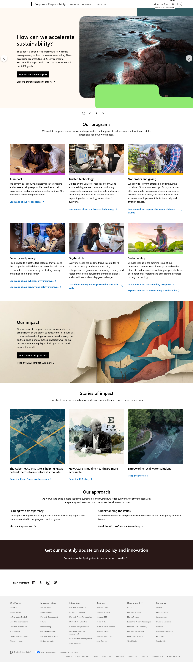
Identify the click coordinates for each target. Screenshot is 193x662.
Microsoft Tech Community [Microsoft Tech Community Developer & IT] (137, 626)
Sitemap (68, 656)
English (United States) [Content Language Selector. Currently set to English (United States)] (22, 652)
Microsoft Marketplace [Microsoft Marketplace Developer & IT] (135, 631)
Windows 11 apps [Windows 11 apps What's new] (16, 641)
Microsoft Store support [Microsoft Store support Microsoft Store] (49, 617)
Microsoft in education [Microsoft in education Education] (77, 607)
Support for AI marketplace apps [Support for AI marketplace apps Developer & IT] (139, 622)
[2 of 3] (96, 58)
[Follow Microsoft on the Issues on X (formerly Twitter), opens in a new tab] (41, 582)
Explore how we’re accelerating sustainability (152, 290)
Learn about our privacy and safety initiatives (34, 286)
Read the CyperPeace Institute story (29, 478)
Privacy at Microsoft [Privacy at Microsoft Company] (163, 622)
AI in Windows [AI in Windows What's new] (15, 631)
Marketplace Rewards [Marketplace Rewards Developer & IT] (135, 636)
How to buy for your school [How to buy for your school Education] (79, 626)
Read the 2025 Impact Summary (34, 362)
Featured (72, 4)
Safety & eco (132, 656)
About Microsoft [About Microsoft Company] (162, 612)
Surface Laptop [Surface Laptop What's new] (15, 612)
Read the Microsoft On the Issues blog (119, 526)
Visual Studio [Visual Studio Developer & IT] (132, 641)
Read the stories (137, 475)
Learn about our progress (33, 355)
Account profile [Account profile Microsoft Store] (45, 607)
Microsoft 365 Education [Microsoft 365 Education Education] (78, 622)
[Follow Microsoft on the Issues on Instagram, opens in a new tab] (48, 582)
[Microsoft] (20, 4)
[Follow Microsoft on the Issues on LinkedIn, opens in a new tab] (33, 582)
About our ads (157, 656)
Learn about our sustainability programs (149, 284)
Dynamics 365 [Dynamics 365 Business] (101, 617)
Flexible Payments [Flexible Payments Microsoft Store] (47, 641)
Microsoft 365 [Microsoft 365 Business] (101, 622)
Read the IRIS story (79, 478)
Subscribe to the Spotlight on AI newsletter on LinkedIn (94, 558)
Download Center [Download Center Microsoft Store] (46, 612)
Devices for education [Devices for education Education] (77, 612)
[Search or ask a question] (172, 3)
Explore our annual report (33, 74)
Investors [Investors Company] (159, 626)
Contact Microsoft (82, 656)
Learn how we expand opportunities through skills (93, 286)
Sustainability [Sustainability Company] (161, 641)
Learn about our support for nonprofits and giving (152, 210)
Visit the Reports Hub (21, 526)
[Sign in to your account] (179, 4)
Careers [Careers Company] (159, 607)
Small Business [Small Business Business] (101, 641)
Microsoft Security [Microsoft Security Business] (103, 612)
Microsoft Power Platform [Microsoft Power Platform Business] (105, 626)
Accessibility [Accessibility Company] (160, 636)
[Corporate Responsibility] (49, 4)
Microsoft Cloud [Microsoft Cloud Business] (102, 607)
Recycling (144, 656)
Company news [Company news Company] (161, 617)
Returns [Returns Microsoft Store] (43, 622)
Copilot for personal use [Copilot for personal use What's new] (18, 626)
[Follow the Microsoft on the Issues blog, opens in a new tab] (55, 582)
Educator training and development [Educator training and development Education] (77, 632)
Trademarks (119, 656)
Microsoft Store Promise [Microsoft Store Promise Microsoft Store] (49, 636)
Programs (86, 4)
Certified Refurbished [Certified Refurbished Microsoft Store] (48, 631)
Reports (99, 4)
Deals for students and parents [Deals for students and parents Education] (80, 638)
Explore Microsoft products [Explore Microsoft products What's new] (19, 636)
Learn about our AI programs (25, 201)
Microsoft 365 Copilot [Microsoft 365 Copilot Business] (104, 636)
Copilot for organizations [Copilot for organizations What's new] (19, 622)
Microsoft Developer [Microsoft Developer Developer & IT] (134, 612)
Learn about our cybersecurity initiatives (32, 280)
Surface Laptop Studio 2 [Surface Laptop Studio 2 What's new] (18, 617)
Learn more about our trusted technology (91, 208)
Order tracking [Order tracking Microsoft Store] (45, 626)
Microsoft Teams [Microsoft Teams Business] (102, 631)
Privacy (95, 656)
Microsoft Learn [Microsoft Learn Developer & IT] (133, 617)
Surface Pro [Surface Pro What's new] (14, 607)
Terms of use (106, 656)
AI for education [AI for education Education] (75, 643)
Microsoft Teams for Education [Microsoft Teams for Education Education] (80, 617)
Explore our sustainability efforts (34, 81)
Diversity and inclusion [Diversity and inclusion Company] (164, 631)
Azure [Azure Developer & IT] (129, 607)
